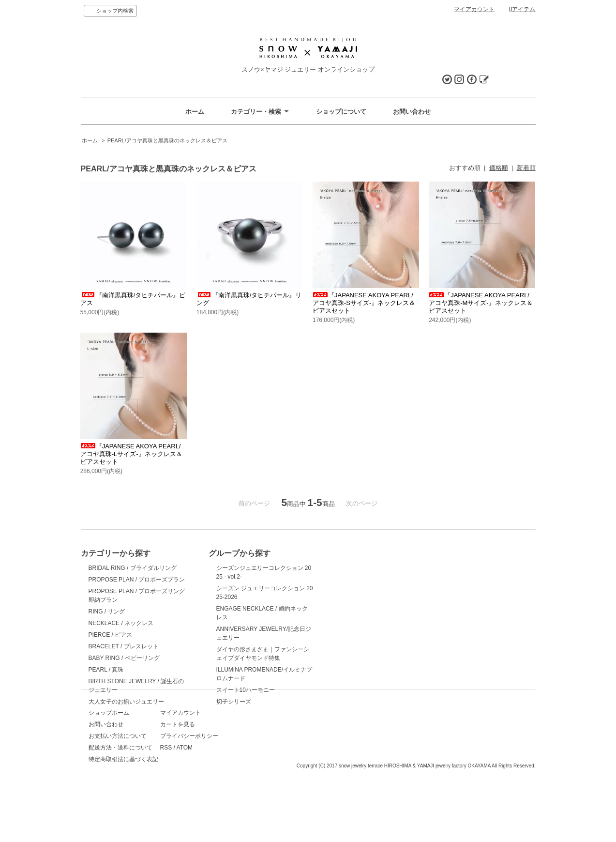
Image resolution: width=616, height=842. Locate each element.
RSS (206, 787)
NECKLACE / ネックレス (121, 623)
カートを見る (217, 764)
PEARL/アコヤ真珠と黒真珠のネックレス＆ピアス (167, 140)
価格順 (498, 167)
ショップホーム (109, 752)
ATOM (224, 787)
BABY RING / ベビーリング (124, 658)
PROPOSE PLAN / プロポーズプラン (137, 579)
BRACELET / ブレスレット (124, 646)
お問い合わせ (412, 111)
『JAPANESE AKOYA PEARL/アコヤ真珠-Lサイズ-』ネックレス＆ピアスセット (131, 454)
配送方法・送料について (120, 787)
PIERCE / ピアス (111, 634)
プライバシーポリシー (229, 775)
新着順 (526, 167)
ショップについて (341, 111)
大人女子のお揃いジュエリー (126, 701)
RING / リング (107, 611)
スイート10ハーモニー (229, 690)
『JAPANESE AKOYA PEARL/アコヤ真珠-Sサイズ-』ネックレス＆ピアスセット (364, 302)
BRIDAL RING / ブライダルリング (133, 568)
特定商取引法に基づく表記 (123, 799)
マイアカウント (474, 9)
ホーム (194, 111)
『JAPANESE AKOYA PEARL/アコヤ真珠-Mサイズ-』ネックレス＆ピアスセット (481, 302)
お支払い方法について (118, 775)
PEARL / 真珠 (106, 669)
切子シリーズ (217, 701)
